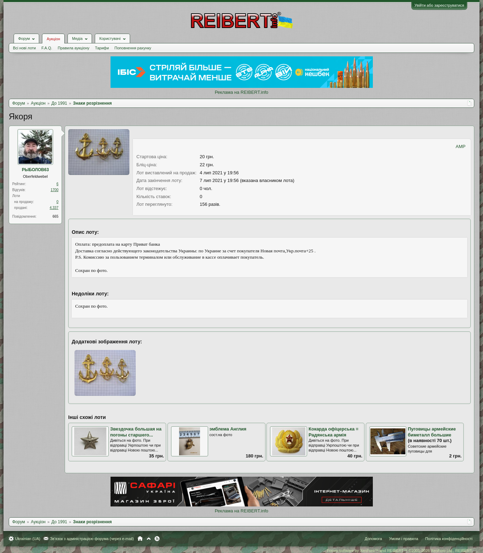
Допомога (373, 539)
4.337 (54, 208)
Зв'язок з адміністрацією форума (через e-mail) (92, 539)
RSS (157, 538)
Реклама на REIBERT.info (241, 92)
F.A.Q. (46, 48)
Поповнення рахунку (132, 48)
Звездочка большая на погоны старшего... (136, 432)
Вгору (148, 538)
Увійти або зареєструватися (439, 5)
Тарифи (102, 48)
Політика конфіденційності (449, 539)
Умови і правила (403, 539)
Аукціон (53, 39)
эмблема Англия (228, 429)
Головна (140, 538)
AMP (461, 146)
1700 (54, 190)
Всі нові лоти (24, 48)
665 (55, 216)
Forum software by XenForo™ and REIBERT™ (400, 550)
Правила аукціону (73, 48)
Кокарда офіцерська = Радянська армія (333, 432)
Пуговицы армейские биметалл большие (432, 432)
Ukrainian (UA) (27, 539)
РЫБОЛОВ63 (35, 169)
